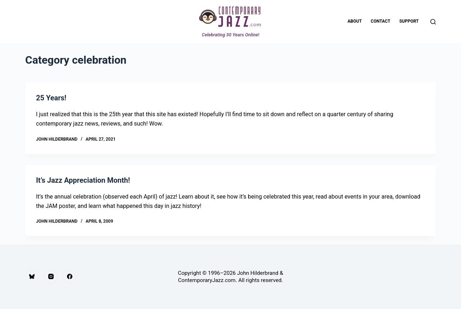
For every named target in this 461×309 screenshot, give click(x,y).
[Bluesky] (32, 276)
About (355, 21)
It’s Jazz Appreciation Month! (83, 180)
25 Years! (51, 98)
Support (409, 21)
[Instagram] (51, 276)
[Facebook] (70, 276)
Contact (380, 21)
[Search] (433, 21)
